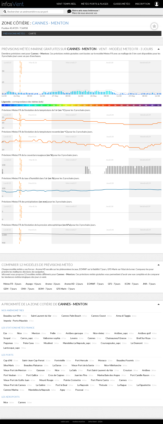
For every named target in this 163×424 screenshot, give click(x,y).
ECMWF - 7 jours (95, 283)
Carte (32, 33)
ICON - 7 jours (131, 283)
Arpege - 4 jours (33, 283)
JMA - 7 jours (149, 283)
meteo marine (79, 421)
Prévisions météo (14, 33)
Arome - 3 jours (52, 283)
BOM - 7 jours (45, 288)
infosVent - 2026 (95, 421)
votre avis (65, 421)
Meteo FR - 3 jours (12, 283)
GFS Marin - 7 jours (65, 288)
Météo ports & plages (94, 3)
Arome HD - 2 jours (73, 283)
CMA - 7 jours (27, 288)
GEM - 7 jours (10, 288)
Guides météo (121, 3)
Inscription (142, 3)
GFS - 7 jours (114, 283)
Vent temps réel (66, 3)
